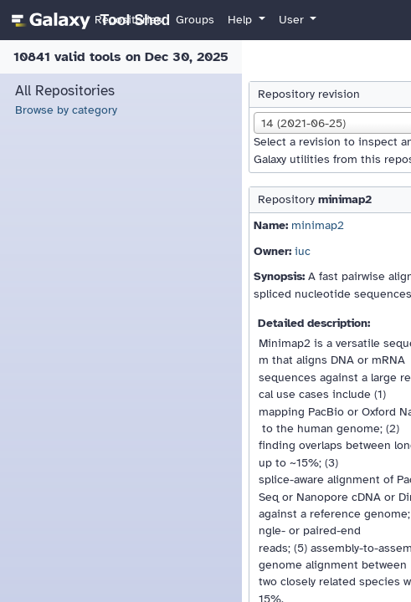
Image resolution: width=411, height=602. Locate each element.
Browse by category (66, 110)
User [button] (293, 20)
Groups (195, 20)
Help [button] (241, 20)
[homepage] (88, 20)
